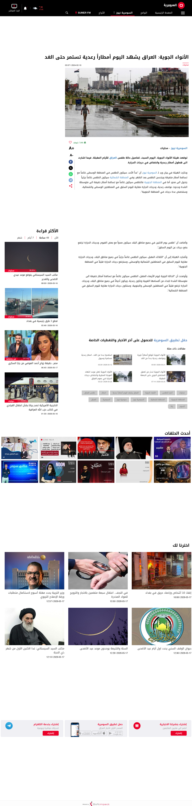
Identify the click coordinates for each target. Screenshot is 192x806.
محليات (11, 270)
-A (71, 155)
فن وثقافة (11, 359)
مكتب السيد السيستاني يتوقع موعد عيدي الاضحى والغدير (35, 277)
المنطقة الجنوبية (153, 182)
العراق (113, 158)
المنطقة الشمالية (119, 177)
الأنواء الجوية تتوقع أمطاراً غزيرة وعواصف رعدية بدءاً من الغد (151, 356)
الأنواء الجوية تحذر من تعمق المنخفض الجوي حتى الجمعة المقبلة (152, 375)
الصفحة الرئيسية (163, 13)
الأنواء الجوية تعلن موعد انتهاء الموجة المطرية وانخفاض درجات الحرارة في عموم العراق (98, 375)
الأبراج (102, 13)
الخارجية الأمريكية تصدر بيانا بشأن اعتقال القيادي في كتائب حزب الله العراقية (32, 407)
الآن (56, 238)
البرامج (144, 13)
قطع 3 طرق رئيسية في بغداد (42, 321)
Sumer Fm (84, 12)
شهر (19, 238)
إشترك (50, 733)
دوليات (11, 401)
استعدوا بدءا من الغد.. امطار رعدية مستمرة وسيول (96, 356)
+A (71, 148)
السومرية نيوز (123, 13)
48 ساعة (44, 238)
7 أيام (31, 238)
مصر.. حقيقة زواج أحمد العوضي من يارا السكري (33, 363)
